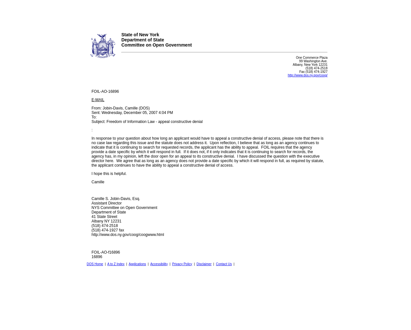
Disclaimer (204, 264)
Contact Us (224, 264)
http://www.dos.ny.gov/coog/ (308, 75)
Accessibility (159, 264)
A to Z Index (115, 264)
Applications (137, 264)
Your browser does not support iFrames (205, 14)
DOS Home (95, 264)
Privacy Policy (182, 264)
